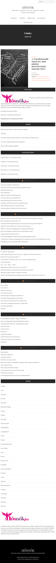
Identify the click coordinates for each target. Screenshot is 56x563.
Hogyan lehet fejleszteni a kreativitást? (11, 339)
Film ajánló (3, 419)
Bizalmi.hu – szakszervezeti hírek (28, 214)
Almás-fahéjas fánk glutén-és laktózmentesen (12, 205)
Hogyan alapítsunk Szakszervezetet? (10, 234)
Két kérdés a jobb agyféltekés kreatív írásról (12, 298)
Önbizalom (3, 394)
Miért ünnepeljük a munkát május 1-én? (10, 221)
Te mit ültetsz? (4, 287)
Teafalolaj (3, 133)
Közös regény (4, 448)
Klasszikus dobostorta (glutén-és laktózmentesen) (14, 208)
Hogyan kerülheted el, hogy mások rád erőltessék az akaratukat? (17, 270)
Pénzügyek (3, 464)
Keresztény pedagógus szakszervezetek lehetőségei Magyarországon (18, 236)
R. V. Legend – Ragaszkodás (7, 251)
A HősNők (22, 18)
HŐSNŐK (28, 7)
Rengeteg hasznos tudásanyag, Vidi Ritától (12, 118)
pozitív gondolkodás (6, 469)
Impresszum (31, 18)
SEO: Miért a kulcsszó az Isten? (8, 360)
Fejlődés (34, 56)
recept (2, 477)
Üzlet (2, 390)
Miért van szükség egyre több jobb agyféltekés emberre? (15, 321)
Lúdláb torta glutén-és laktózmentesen (11, 195)
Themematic (35, 559)
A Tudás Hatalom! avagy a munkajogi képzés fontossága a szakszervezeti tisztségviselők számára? (25, 239)
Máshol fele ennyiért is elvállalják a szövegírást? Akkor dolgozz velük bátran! (20, 362)
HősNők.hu (36, 74)
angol (38, 76)
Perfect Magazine (26, 559)
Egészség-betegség (6, 407)
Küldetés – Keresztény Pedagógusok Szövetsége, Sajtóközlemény (17, 228)
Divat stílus (3, 402)
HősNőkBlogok (4, 427)
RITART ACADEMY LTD (16, 526)
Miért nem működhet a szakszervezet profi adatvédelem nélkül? (17, 231)
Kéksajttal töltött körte (7, 190)
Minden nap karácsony (6, 290)
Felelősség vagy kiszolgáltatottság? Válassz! (12, 295)
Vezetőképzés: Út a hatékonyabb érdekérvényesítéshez (14, 241)
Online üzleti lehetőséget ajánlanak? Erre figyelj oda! (14, 303)
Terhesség (3, 498)
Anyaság (3, 386)
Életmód (3, 398)
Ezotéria (3, 411)
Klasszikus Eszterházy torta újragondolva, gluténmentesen (16, 187)
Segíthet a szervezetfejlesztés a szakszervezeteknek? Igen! (16, 226)
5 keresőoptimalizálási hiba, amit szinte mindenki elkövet (15, 375)
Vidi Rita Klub (28, 22)
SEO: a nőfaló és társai (6, 365)
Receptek (3, 481)
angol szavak (41, 78)
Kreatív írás (28, 314)
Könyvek (3, 440)
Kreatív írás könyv (5, 326)
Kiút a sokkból (4, 285)
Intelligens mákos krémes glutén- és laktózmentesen (14, 203)
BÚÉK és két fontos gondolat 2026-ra (10, 257)
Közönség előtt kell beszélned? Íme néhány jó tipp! (14, 300)
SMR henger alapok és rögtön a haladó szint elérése (14, 272)
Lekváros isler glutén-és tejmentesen (10, 185)
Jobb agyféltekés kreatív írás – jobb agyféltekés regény (14, 324)
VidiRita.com (29, 281)
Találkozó (3, 489)
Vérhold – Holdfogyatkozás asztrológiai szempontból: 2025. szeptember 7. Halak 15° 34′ (23, 275)
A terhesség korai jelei (15, 157)
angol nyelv (35, 78)
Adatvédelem (41, 18)
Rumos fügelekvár (5, 192)
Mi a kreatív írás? (5, 329)
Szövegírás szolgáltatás (7, 354)
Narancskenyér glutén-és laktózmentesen (11, 200)
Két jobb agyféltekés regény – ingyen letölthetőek (13, 318)
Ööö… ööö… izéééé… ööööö (8, 264)
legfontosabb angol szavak (43, 80)
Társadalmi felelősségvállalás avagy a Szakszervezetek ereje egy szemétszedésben (21, 223)
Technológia (4, 493)
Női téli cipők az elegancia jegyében (10, 146)
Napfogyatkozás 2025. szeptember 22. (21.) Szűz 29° (14, 267)
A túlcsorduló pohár (6, 262)
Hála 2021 (3, 308)
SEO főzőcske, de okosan (7, 373)
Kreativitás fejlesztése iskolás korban (10, 337)
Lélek (2, 452)
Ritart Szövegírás (28, 348)
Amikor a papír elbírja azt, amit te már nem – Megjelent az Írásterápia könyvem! (21, 254)
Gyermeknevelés (5, 423)
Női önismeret (4, 460)
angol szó (47, 78)
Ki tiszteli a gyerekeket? (7, 306)
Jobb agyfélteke (5, 431)
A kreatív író (4, 342)
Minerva (3, 456)
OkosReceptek (28, 180)
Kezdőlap (14, 18)
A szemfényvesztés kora (7, 293)
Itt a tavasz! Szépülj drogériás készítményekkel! (13, 142)
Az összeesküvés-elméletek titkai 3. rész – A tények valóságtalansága (18, 259)
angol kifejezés (44, 76)
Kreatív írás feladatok (6, 334)
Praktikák (3, 473)
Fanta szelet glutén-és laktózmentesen (11, 198)
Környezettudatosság (6, 444)
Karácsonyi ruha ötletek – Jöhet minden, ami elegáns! (14, 129)
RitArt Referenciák (5, 485)
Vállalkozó (3, 502)
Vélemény (3, 506)
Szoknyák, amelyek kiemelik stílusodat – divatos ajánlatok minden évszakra (20, 137)
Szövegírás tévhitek (6, 357)
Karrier (2, 436)
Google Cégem (4, 352)
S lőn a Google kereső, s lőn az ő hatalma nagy (12, 370)
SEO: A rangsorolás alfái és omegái (9, 367)
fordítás (34, 80)
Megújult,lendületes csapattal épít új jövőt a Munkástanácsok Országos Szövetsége (22, 218)
